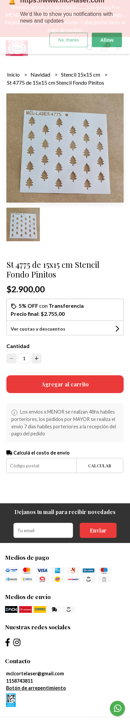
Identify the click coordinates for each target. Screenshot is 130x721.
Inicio (14, 74)
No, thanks (68, 17)
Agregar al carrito (65, 384)
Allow (107, 17)
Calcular (99, 465)
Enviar (98, 530)
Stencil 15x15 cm (81, 74)
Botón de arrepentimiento (36, 688)
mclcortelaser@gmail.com (35, 673)
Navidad (40, 74)
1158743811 (19, 681)
